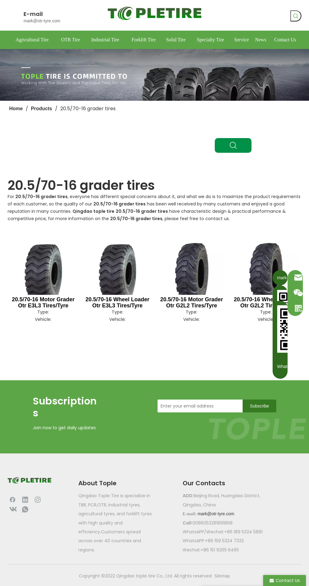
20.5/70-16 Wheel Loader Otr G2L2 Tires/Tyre (266, 302)
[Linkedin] (25, 499)
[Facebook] (237, 17)
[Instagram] (38, 499)
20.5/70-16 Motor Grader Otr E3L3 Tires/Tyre (43, 302)
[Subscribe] (259, 406)
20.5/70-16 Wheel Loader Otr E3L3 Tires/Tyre (117, 302)
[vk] (250, 17)
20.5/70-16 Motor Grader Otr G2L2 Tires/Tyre (191, 302)
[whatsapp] (262, 17)
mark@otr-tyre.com (42, 20)
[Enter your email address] (199, 406)
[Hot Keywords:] (295, 15)
